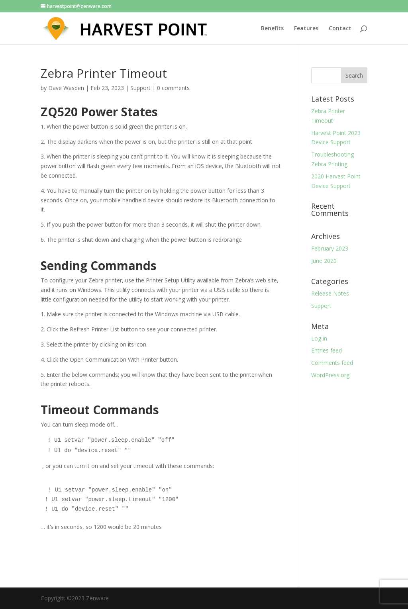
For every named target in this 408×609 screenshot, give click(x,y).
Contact (340, 28)
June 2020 (324, 260)
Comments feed (332, 362)
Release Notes (330, 293)
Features (306, 28)
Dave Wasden (66, 88)
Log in (319, 338)
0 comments (173, 88)
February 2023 (329, 248)
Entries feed (326, 350)
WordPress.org (330, 375)
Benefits (272, 28)
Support (140, 88)
